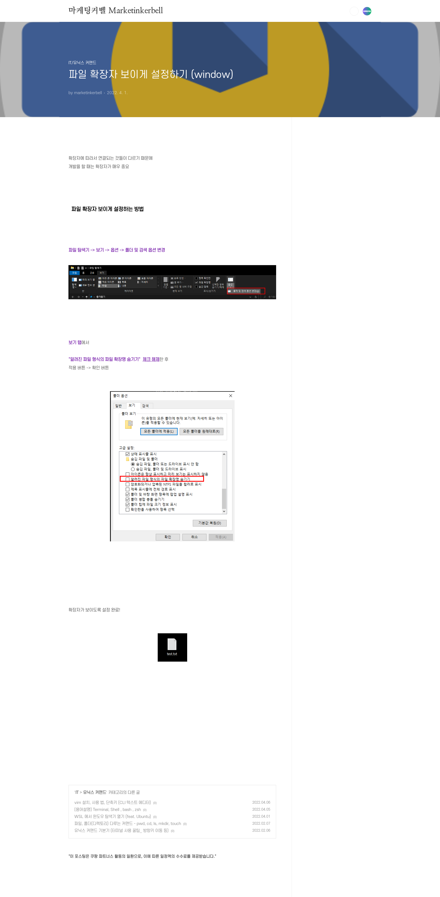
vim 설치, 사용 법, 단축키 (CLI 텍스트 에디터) (112, 802)
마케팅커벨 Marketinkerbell (115, 11)
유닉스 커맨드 (94, 792)
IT (77, 792)
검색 (354, 11)
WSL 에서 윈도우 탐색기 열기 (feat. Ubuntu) (112, 816)
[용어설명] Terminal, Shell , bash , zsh (107, 809)
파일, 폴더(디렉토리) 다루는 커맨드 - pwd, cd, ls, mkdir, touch (127, 823)
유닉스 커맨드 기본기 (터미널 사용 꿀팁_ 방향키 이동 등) (121, 830)
